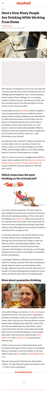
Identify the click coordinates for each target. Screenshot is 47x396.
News (3, 9)
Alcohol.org (25, 111)
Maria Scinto (7, 26)
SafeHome (20, 219)
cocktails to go (22, 338)
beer (18, 354)
